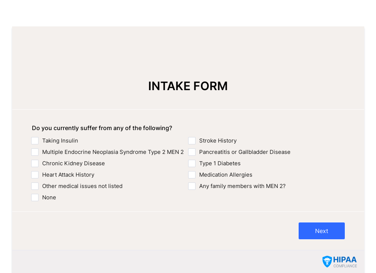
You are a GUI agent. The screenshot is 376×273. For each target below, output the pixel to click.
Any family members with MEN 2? (242, 185)
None (49, 197)
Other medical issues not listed (82, 185)
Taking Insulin (60, 140)
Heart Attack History (68, 174)
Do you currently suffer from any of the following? (102, 128)
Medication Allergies (225, 174)
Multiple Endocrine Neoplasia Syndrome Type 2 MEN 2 (113, 151)
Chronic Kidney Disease (73, 163)
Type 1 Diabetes (220, 163)
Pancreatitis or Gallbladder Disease (245, 151)
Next (321, 231)
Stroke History (218, 140)
